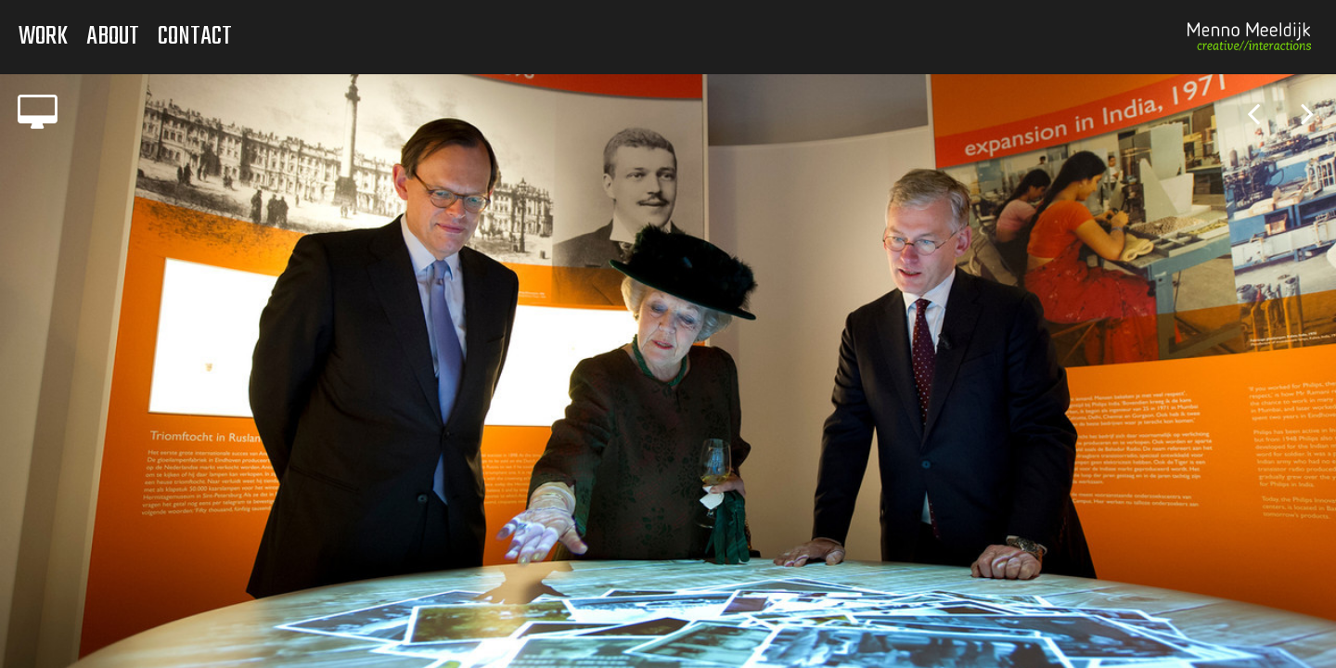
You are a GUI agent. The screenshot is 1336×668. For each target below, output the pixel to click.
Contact (195, 37)
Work (43, 37)
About (112, 37)
